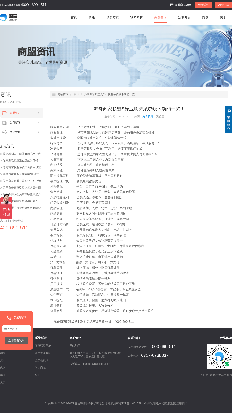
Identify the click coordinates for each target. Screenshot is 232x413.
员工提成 (56, 284)
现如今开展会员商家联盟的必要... (23, 194)
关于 (223, 17)
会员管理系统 (43, 352)
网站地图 (75, 345)
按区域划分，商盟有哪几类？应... (23, 153)
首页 (74, 17)
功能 (92, 17)
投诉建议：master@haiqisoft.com (90, 363)
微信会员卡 (41, 360)
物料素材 (136, 17)
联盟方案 (112, 17)
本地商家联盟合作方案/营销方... (22, 174)
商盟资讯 (24, 112)
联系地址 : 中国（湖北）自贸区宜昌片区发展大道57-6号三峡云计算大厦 (95, 354)
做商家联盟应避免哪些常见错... (21, 160)
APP (37, 374)
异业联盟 (80, 321)
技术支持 (24, 132)
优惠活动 (56, 273)
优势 (2, 367)
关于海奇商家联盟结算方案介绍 (22, 187)
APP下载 (223, 4)
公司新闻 (24, 122)
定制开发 (184, 17)
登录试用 (203, 4)
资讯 (2, 360)
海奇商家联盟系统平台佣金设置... (23, 167)
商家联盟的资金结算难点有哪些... (23, 207)
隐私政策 (170, 403)
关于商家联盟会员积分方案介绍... (23, 180)
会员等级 (56, 235)
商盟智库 (160, 17)
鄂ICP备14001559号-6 (133, 403)
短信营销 (56, 294)
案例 (205, 17)
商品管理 (56, 208)
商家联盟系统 (43, 345)
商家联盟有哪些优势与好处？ (20, 201)
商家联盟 (66, 321)
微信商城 (40, 367)
